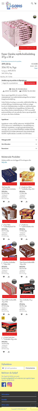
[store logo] (14, 5)
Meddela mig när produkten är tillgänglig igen (14, 80)
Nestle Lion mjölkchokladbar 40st (28, 225)
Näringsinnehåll (6, 140)
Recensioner (5, 148)
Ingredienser (5, 119)
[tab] (19, 119)
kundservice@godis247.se (9, 378)
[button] (6, 32)
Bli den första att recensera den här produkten (11, 61)
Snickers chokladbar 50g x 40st (9, 263)
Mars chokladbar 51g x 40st (26, 300)
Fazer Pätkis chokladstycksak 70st (10, 225)
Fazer (36, 68)
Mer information (6, 144)
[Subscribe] (30, 368)
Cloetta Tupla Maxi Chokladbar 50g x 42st (10, 338)
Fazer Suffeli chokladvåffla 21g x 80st (9, 300)
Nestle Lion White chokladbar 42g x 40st (28, 188)
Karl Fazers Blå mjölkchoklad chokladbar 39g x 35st (9, 188)
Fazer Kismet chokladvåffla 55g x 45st (27, 263)
